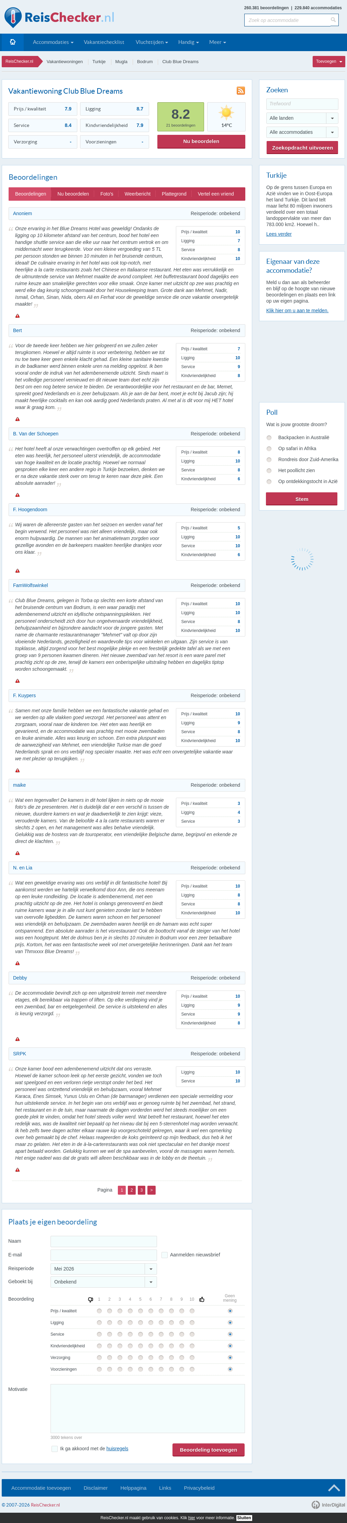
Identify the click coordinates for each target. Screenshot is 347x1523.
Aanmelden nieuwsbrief (195, 1254)
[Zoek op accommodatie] (287, 20)
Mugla (121, 61)
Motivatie (17, 1389)
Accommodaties (51, 42)
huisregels (117, 1448)
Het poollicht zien (296, 470)
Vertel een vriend (216, 194)
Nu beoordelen (201, 141)
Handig (186, 42)
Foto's (106, 194)
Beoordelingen (30, 194)
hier (191, 1517)
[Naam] (104, 1241)
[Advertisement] (302, 360)
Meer (215, 42)
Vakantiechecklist (104, 42)
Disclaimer (95, 1488)
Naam (14, 1241)
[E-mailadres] (104, 1255)
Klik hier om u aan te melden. (297, 310)
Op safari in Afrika (297, 448)
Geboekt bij (20, 1281)
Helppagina (133, 1488)
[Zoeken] (335, 20)
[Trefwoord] (302, 104)
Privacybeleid (199, 1488)
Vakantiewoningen (65, 61)
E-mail (15, 1254)
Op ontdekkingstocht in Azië (308, 481)
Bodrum (145, 61)
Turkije (99, 61)
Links (165, 1488)
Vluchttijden (150, 42)
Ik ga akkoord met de (94, 1448)
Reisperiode (21, 1268)
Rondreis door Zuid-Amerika (308, 459)
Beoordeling (21, 1299)
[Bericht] (148, 1408)
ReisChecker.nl (19, 61)
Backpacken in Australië (303, 437)
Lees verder (279, 234)
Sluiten (244, 1517)
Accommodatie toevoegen (41, 1488)
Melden (17, 316)
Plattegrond (174, 194)
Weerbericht (137, 194)
